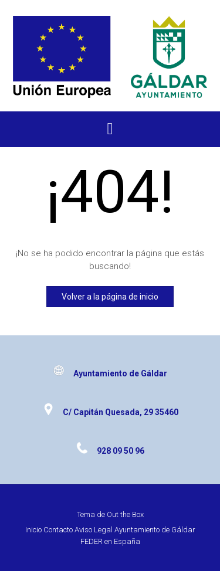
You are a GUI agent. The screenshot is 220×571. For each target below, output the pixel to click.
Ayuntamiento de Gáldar (154, 529)
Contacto (58, 529)
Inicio (33, 529)
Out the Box (125, 514)
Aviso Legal (94, 529)
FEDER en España (110, 541)
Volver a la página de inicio (110, 296)
